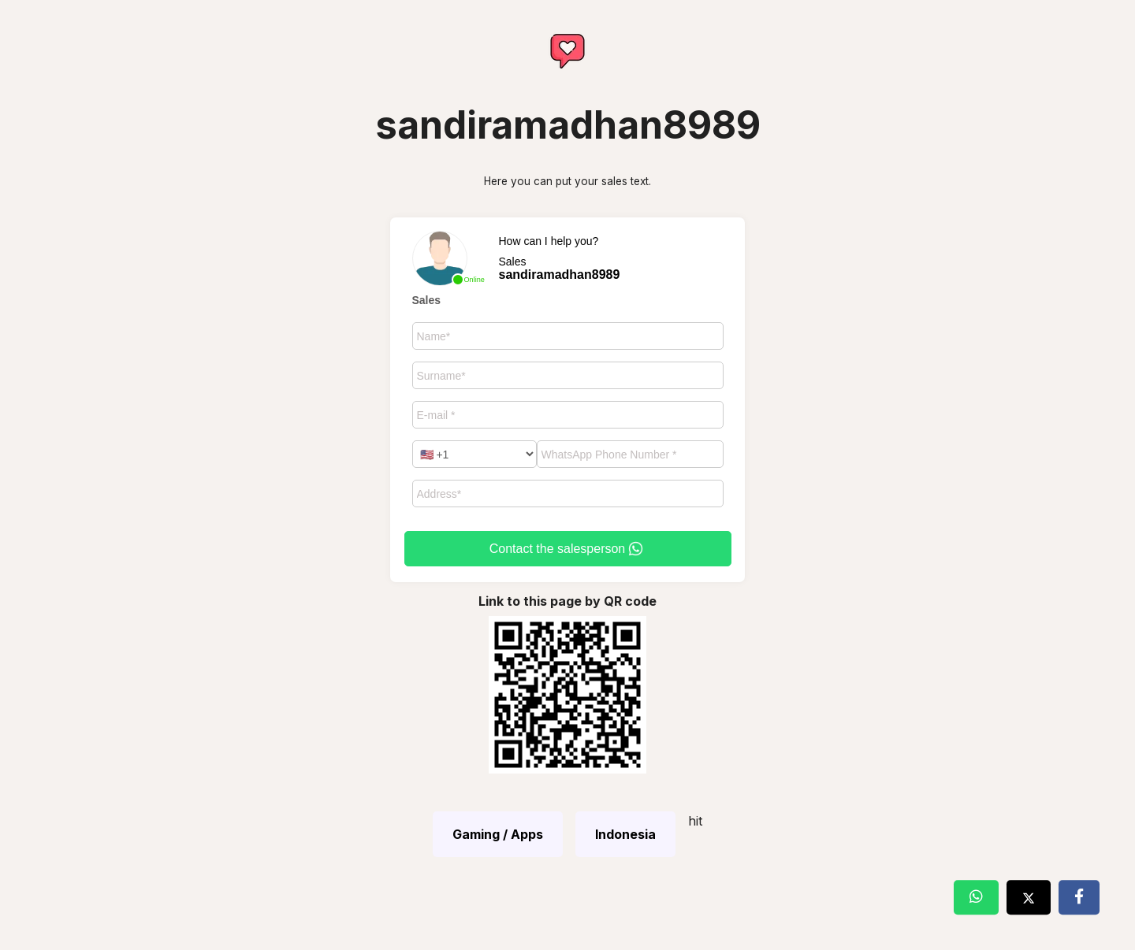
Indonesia (625, 834)
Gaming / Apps (497, 834)
